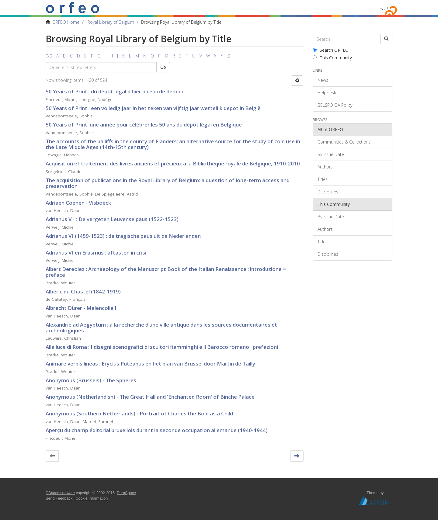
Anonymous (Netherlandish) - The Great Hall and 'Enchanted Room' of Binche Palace (150, 396)
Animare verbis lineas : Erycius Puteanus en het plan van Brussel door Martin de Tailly (150, 363)
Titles (323, 179)
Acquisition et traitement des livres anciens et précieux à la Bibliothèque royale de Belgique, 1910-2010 (173, 163)
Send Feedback (59, 498)
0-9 (49, 56)
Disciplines (328, 192)
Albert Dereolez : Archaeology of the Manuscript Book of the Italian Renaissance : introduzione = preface (166, 271)
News (323, 80)
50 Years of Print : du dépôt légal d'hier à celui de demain (115, 91)
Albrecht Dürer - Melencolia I (81, 307)
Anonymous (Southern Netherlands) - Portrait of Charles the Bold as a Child (139, 413)
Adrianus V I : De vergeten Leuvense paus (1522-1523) (112, 219)
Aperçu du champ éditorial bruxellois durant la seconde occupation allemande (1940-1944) (157, 430)
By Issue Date (331, 154)
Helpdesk (327, 92)
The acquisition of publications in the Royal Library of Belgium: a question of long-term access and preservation (168, 183)
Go (163, 67)
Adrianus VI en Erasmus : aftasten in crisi (96, 252)
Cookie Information (92, 498)
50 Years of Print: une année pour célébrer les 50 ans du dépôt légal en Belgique (144, 124)
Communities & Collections (344, 142)
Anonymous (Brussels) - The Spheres (91, 380)
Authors (325, 167)
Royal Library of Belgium (111, 22)
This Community (332, 58)
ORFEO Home (65, 22)
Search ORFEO (331, 50)
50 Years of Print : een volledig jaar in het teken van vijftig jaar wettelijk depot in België (153, 108)
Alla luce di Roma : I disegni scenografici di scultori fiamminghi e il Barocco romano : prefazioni (162, 346)
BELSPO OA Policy (335, 105)
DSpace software (60, 493)
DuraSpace (126, 493)
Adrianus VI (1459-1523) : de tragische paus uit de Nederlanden (123, 235)
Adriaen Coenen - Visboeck (78, 202)
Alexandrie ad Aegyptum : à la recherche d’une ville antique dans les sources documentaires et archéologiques (161, 327)
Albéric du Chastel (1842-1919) (83, 291)
